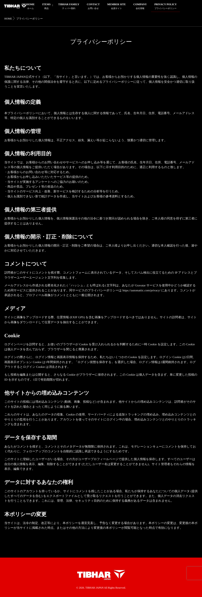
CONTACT (93, 7)
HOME (30, 7)
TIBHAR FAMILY (68, 7)
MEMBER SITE (116, 7)
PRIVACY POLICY (165, 7)
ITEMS (46, 7)
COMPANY (140, 7)
